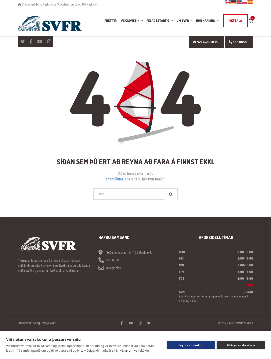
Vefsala (235, 21)
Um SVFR (183, 21)
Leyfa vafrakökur (191, 345)
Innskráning (205, 21)
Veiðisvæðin (130, 21)
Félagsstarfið (158, 21)
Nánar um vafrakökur (134, 350)
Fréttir (110, 21)
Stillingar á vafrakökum (241, 345)
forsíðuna (116, 179)
